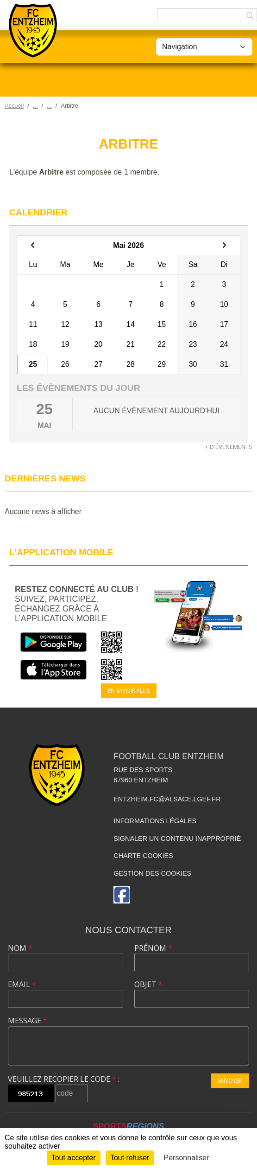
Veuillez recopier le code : (63, 1079)
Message (27, 1020)
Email (22, 984)
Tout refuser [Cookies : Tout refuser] (129, 1158)
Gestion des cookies (152, 873)
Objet (148, 984)
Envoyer (230, 1081)
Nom (20, 948)
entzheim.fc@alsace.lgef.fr (166, 799)
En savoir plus (129, 691)
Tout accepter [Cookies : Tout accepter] (73, 1158)
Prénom (153, 948)
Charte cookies (143, 855)
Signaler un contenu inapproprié (177, 838)
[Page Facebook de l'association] (121, 895)
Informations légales (154, 821)
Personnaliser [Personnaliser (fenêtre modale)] (186, 1158)
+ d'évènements (228, 446)
